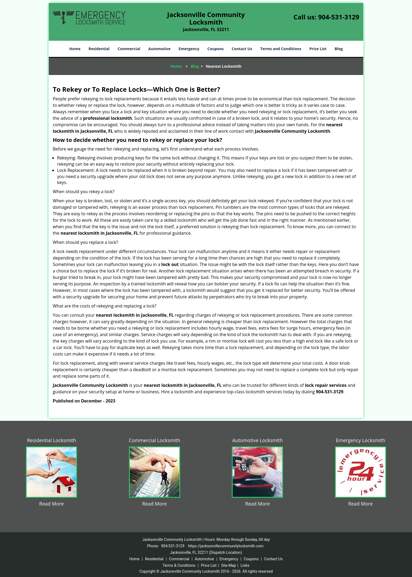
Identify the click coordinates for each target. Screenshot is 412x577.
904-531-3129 (338, 16)
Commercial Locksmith (154, 440)
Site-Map (228, 565)
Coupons (215, 48)
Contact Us (242, 48)
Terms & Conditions (179, 565)
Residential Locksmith (51, 440)
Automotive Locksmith (257, 440)
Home (74, 48)
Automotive (159, 48)
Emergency (189, 48)
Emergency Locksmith (360, 440)
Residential (99, 48)
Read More (51, 503)
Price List (318, 48)
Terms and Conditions (280, 48)
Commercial (129, 48)
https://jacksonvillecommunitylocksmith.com (225, 546)
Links (244, 565)
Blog (338, 48)
